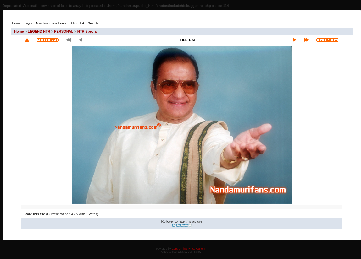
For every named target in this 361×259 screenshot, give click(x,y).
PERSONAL (63, 31)
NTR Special (87, 31)
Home (19, 31)
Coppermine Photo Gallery (188, 248)
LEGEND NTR (39, 31)
